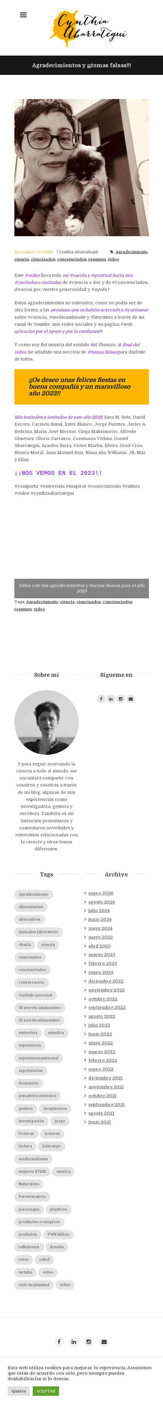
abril (99, 946)
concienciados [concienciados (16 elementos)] (32, 970)
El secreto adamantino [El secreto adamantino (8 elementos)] (40, 1008)
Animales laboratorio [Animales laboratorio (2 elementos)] (38, 932)
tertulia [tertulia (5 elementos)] (25, 1273)
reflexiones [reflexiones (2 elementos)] (29, 1247)
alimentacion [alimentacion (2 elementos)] (31, 907)
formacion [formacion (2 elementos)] (28, 1083)
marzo (101, 954)
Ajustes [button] (18, 1391)
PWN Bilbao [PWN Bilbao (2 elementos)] (58, 1235)
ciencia (21, 259)
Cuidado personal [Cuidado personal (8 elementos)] (35, 995)
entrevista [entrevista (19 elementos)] (28, 1033)
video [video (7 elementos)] (48, 1273)
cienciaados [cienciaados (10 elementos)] (30, 957)
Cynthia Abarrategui (78, 252)
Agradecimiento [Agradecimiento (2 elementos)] (34, 895)
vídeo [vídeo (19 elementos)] (65, 1285)
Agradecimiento (131, 252)
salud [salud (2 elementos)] (44, 1260)
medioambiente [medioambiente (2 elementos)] (33, 1159)
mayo (100, 928)
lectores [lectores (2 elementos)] (52, 1134)
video (113, 259)
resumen (97, 259)
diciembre (106, 981)
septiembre (107, 1007)
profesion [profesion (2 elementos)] (28, 1235)
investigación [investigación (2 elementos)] (31, 1121)
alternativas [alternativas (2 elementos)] (30, 920)
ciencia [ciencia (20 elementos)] (48, 945)
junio (100, 919)
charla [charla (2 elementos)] (25, 945)
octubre (102, 998)
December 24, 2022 (33, 252)
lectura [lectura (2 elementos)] (25, 1146)
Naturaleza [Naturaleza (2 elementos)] (29, 1184)
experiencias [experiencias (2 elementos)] (31, 1071)
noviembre (106, 990)
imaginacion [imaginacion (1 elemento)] (55, 1109)
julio (99, 910)
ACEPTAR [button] (45, 1391)
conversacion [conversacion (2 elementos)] (31, 983)
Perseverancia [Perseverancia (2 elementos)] (32, 1197)
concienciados (72, 259)
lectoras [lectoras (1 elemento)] (26, 1134)
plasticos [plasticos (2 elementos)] (58, 1210)
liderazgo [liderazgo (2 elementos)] (52, 1146)
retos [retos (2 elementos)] (23, 1260)
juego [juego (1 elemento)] (60, 1121)
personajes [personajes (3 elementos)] (29, 1210)
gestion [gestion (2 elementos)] (26, 1109)
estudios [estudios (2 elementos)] (56, 1033)
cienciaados (43, 259)
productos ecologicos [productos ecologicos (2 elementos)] (39, 1222)
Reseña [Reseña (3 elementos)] (57, 1247)
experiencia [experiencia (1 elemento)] (30, 1045)
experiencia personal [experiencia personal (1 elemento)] (38, 1058)
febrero (102, 963)
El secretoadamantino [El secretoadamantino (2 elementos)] (39, 1020)
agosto (101, 902)
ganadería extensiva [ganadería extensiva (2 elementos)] (37, 1096)
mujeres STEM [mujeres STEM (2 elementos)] (32, 1172)
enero (100, 893)
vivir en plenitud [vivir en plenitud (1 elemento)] (34, 1285)
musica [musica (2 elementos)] (63, 1172)
